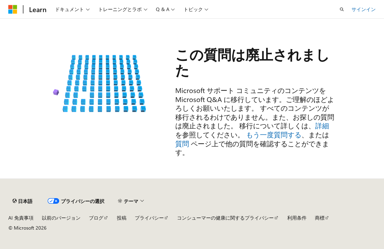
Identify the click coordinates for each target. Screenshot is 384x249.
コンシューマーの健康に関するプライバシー (225, 217)
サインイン (364, 9)
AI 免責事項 (21, 217)
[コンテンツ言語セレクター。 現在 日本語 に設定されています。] (22, 200)
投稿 (122, 217)
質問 (182, 143)
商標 (320, 217)
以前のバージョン (61, 217)
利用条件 (297, 217)
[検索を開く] (342, 9)
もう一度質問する (273, 134)
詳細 (322, 125)
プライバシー (149, 217)
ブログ (96, 217)
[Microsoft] (12, 9)
